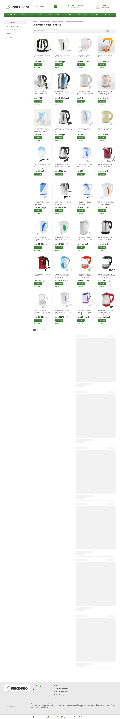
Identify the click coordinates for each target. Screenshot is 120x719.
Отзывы (8, 33)
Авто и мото (10, 15)
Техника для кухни (57, 21)
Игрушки (95, 15)
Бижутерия (38, 15)
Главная (35, 21)
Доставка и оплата (12, 26)
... (114, 15)
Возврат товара (11, 30)
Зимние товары (82, 15)
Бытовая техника (52, 15)
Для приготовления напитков (74, 21)
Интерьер (106, 15)
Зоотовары (67, 15)
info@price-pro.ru (61, 695)
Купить (38, 64)
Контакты (9, 37)
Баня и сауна (24, 15)
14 (44, 330)
